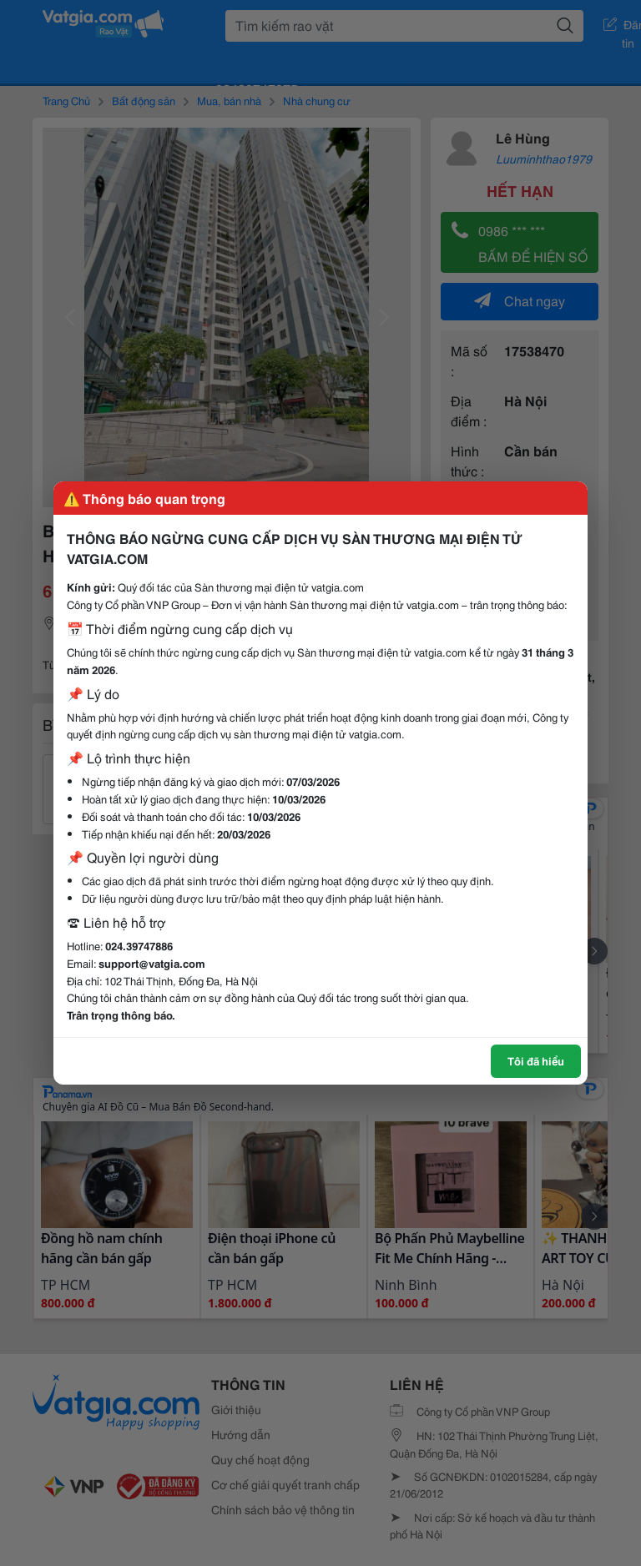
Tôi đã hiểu (535, 1060)
